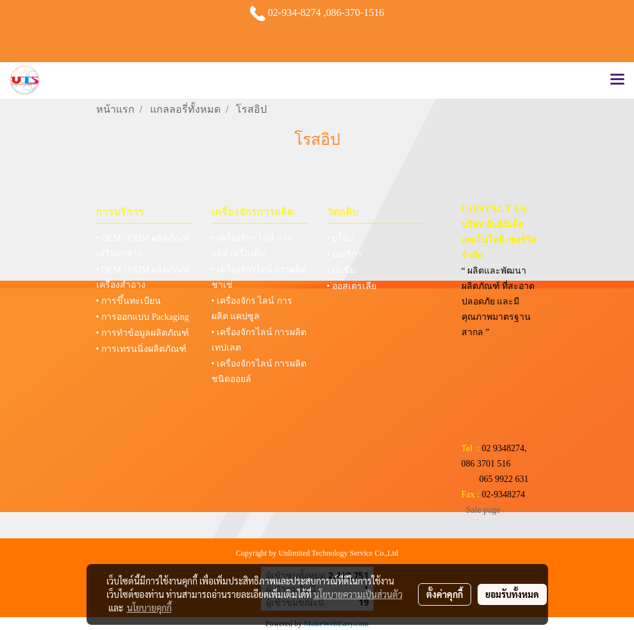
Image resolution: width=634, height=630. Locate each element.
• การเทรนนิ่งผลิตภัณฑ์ (141, 349)
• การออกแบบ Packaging (142, 317)
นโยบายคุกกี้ (149, 607)
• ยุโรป (340, 238)
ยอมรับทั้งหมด (512, 594)
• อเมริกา (344, 254)
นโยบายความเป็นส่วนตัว (358, 594)
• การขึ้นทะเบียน (128, 301)
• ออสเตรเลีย (351, 286)
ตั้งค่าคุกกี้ (444, 594)
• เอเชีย (341, 270)
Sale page (483, 510)
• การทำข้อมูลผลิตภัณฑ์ (142, 333)
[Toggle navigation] (617, 80)
